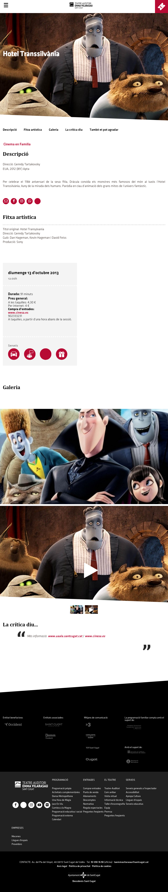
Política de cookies (101, 866)
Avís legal (62, 866)
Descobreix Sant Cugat (84, 881)
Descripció (10, 129)
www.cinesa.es (18, 312)
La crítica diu (74, 129)
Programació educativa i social (67, 812)
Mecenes (16, 836)
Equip (107, 808)
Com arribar (110, 792)
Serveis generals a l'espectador (141, 788)
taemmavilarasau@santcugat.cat (131, 862)
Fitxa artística (33, 129)
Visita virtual (110, 796)
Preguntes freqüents (93, 812)
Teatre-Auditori (112, 788)
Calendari (56, 819)
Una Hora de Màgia (61, 800)
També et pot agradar (104, 129)
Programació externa (62, 815)
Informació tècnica (113, 800)
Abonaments (89, 796)
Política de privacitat (79, 866)
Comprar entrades (92, 788)
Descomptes (89, 800)
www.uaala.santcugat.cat (65, 636)
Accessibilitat (132, 792)
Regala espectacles (92, 808)
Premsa (108, 812)
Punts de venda (90, 792)
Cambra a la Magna (61, 808)
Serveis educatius (134, 804)
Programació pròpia (61, 788)
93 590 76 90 (97, 862)
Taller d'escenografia (114, 804)
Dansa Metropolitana (62, 796)
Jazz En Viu (57, 804)
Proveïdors (17, 844)
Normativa (88, 804)
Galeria (53, 129)
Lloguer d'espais (134, 800)
